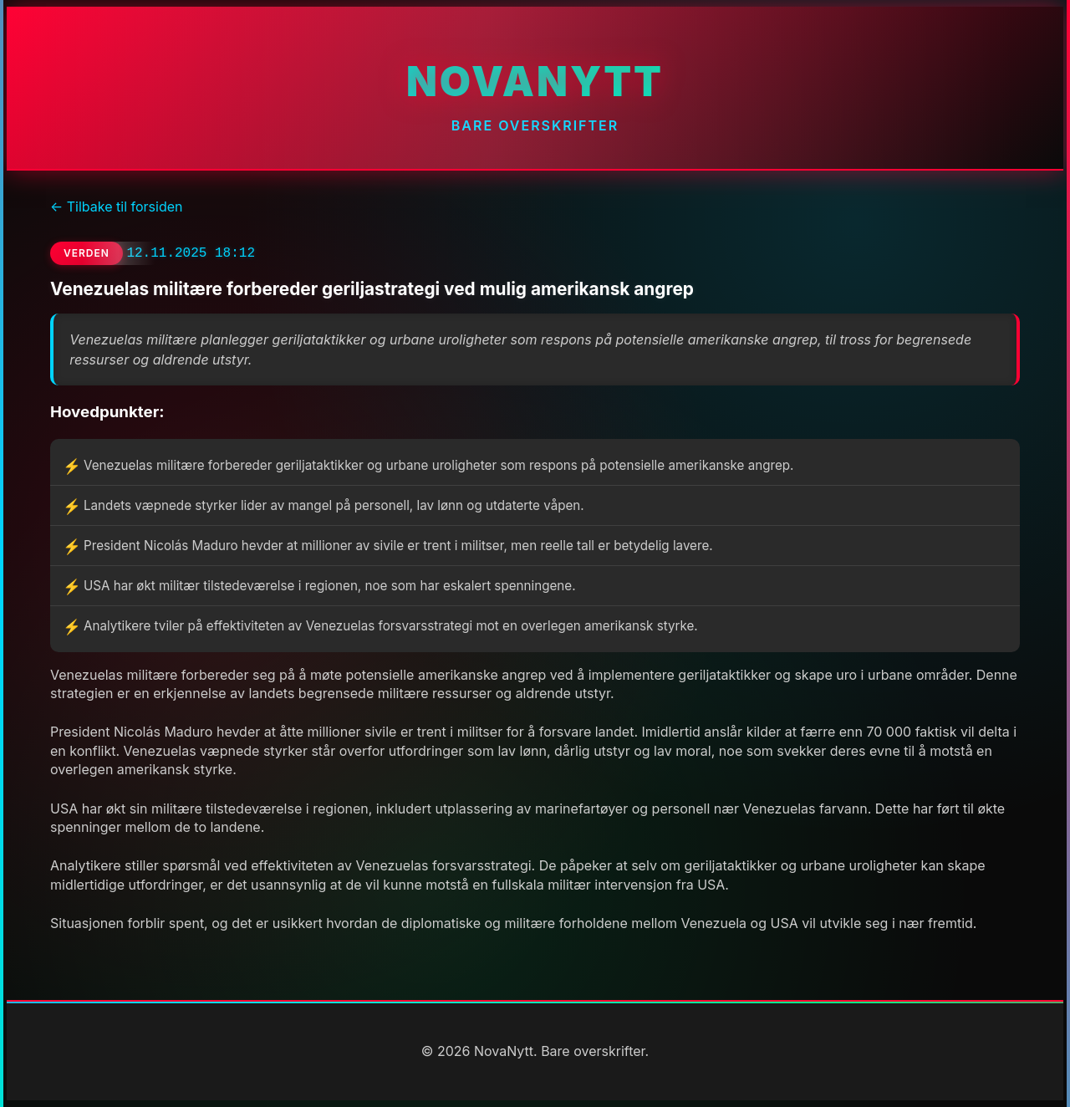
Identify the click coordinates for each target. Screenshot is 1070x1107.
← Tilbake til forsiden (116, 206)
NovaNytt (535, 81)
